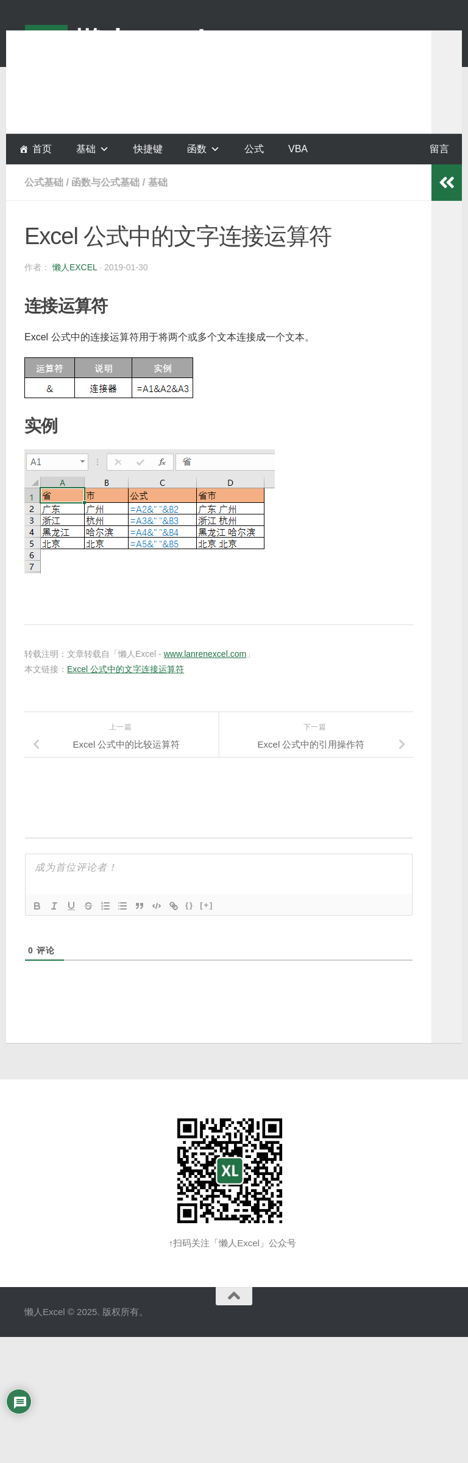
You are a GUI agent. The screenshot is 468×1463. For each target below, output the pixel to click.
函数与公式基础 (105, 182)
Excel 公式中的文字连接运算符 (125, 669)
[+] (206, 905)
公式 (254, 149)
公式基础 (43, 182)
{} (189, 905)
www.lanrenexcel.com (205, 654)
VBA (298, 149)
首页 (42, 149)
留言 (439, 149)
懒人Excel (74, 267)
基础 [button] (86, 149)
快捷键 (148, 149)
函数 (197, 149)
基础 (158, 182)
